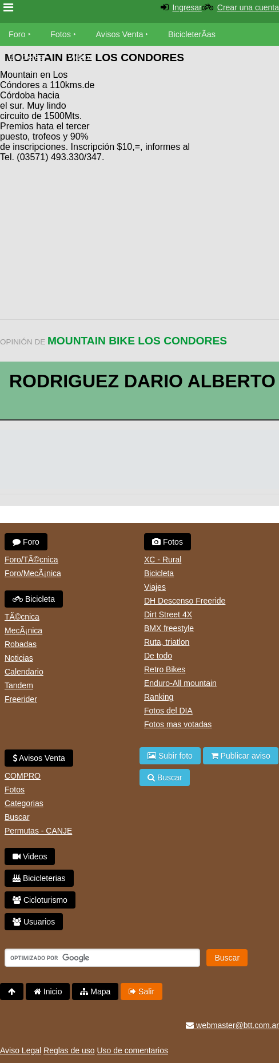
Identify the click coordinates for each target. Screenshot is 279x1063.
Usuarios (34, 921)
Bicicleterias (39, 878)
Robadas (21, 644)
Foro (17, 34)
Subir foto (170, 755)
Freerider (21, 699)
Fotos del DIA (168, 710)
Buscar (17, 817)
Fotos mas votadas (178, 724)
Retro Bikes (164, 669)
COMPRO (23, 775)
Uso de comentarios (132, 1050)
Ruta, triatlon (166, 641)
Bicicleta (34, 599)
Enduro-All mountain (180, 683)
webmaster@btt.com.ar (232, 1025)
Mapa (95, 991)
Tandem (19, 685)
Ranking (158, 696)
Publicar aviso (240, 755)
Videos (80, 57)
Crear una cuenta (248, 7)
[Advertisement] (187, 103)
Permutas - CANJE (38, 830)
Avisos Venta (120, 34)
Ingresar (186, 7)
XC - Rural (162, 559)
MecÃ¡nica (23, 630)
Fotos (60, 34)
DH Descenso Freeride (184, 600)
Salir (141, 991)
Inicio (48, 991)
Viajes (155, 587)
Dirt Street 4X (168, 614)
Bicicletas (27, 57)
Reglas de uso (69, 1050)
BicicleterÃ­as (192, 34)
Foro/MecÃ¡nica (33, 573)
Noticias (19, 658)
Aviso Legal (20, 1050)
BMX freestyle (169, 628)
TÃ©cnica (22, 616)
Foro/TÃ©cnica (31, 559)
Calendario (24, 671)
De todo (158, 655)
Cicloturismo (40, 900)
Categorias (24, 803)
